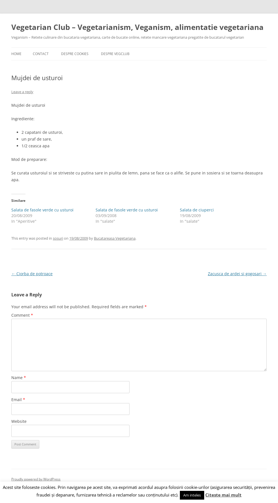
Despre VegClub (115, 53)
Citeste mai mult (223, 495)
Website (19, 421)
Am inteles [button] (192, 495)
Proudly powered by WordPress (36, 479)
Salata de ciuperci (197, 210)
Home (16, 53)
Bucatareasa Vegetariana (114, 238)
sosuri (58, 238)
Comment (22, 315)
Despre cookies (75, 53)
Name (18, 377)
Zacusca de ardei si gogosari (237, 273)
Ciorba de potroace (32, 273)
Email (18, 399)
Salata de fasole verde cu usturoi (42, 210)
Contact (41, 53)
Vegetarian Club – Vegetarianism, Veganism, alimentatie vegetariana (137, 27)
